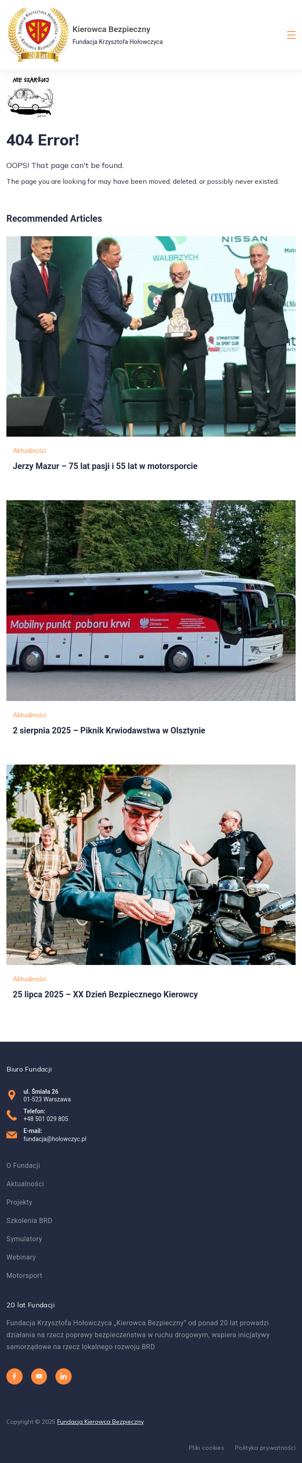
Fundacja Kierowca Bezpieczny (100, 1421)
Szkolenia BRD (29, 1221)
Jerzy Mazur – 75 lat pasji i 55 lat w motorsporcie (105, 466)
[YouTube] (39, 1376)
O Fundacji (23, 1166)
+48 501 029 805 (45, 1118)
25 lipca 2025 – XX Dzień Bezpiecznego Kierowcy (105, 994)
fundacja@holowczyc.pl (54, 1139)
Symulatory (24, 1239)
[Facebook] (14, 1376)
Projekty (19, 1202)
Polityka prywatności (265, 1447)
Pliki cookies (206, 1447)
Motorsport (24, 1276)
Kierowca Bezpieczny (111, 29)
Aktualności (29, 450)
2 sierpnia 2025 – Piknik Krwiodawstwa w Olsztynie (109, 731)
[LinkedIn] (63, 1376)
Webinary (21, 1257)
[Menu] (291, 35)
